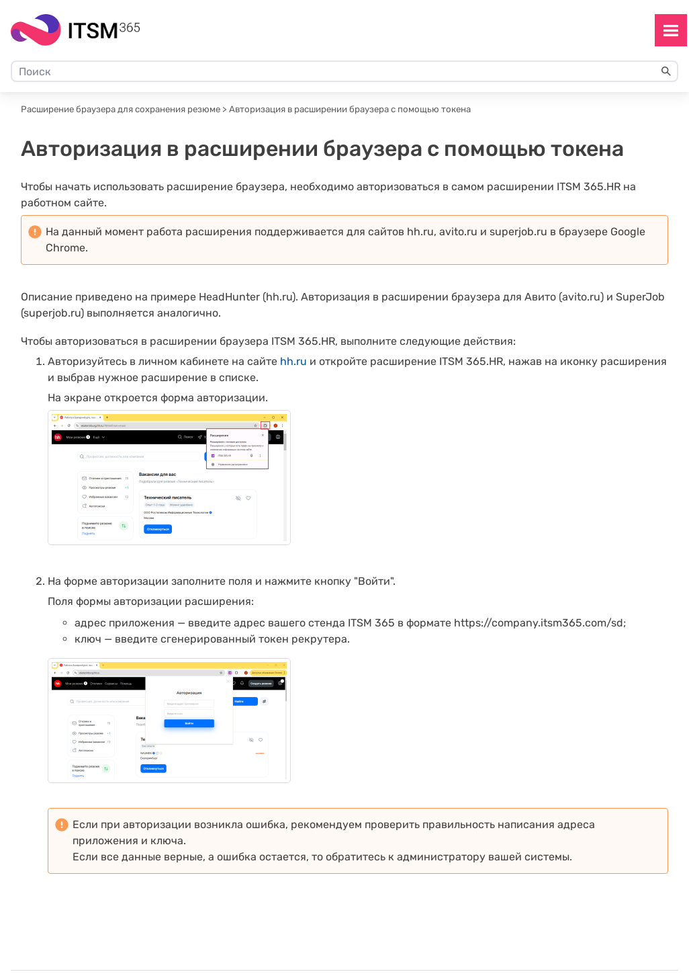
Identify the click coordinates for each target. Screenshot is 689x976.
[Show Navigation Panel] (671, 30)
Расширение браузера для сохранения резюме (120, 109)
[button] (666, 71)
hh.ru (293, 361)
